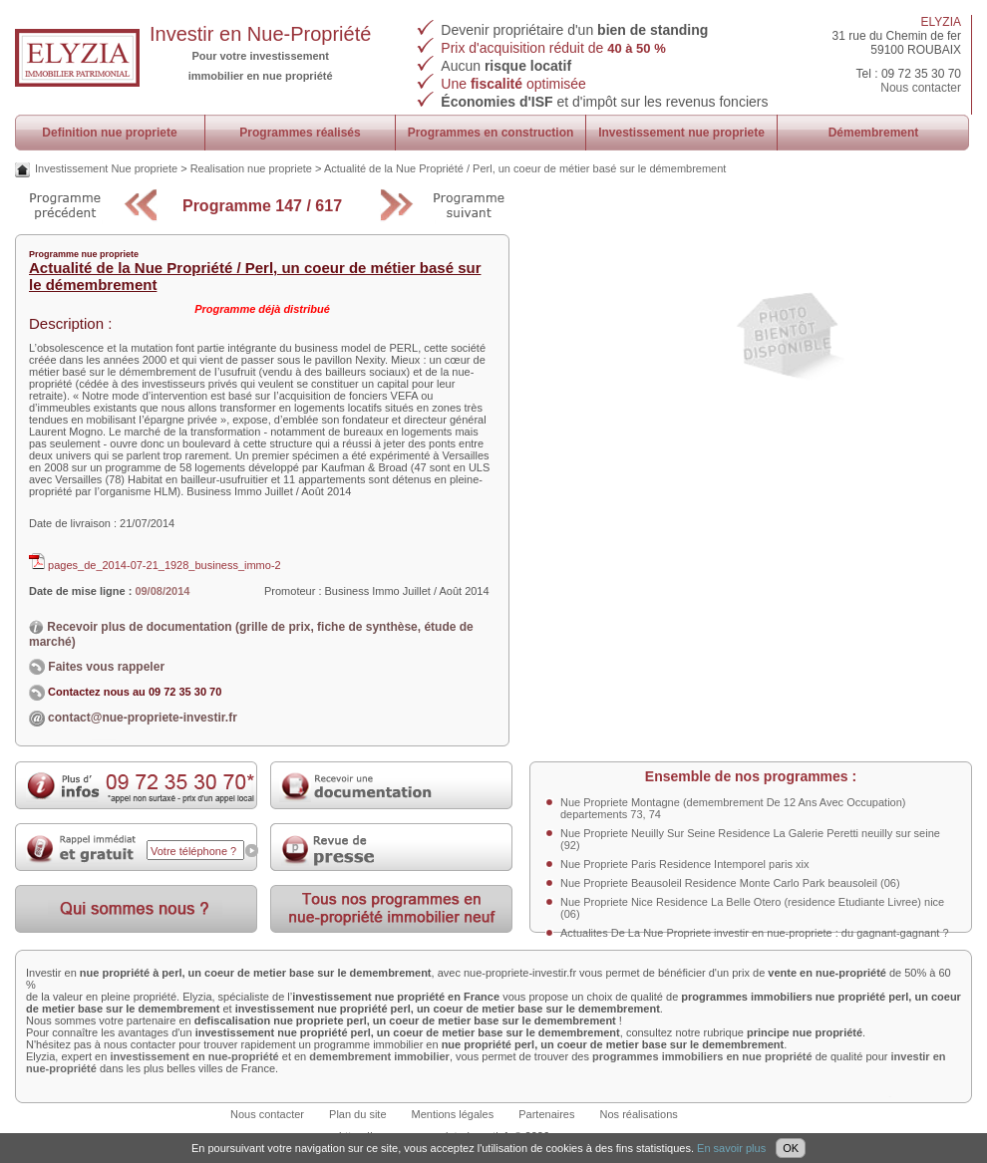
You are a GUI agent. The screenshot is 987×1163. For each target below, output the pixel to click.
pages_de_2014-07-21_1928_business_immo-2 (155, 565)
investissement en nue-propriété (194, 1056)
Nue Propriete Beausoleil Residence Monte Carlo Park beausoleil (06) (730, 883)
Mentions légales (453, 1114)
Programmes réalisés (299, 133)
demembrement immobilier (379, 1056)
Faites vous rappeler (96, 667)
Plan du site (357, 1114)
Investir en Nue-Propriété (260, 34)
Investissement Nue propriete (106, 168)
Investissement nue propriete (681, 133)
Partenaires (546, 1114)
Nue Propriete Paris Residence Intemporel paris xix (684, 864)
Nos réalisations (639, 1114)
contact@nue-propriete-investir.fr (142, 718)
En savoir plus (731, 1148)
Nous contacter (920, 88)
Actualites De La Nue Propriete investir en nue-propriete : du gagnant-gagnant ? (754, 933)
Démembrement (873, 133)
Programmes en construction (491, 133)
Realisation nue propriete (251, 168)
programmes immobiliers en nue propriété (702, 1056)
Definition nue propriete (109, 133)
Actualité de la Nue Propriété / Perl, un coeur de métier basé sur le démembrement (525, 168)
